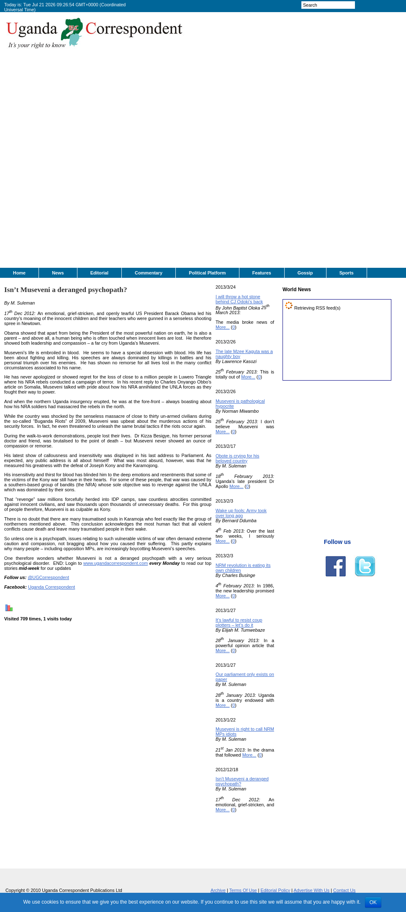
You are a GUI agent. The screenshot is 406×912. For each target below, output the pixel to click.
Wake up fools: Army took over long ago (241, 513)
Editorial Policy (275, 890)
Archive (218, 890)
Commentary (148, 272)
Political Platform (207, 272)
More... (223, 327)
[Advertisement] (222, 142)
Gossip (305, 272)
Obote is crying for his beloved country (237, 458)
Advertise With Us (311, 890)
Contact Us (344, 890)
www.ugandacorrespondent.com (115, 563)
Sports (346, 272)
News (58, 272)
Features (261, 272)
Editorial (99, 272)
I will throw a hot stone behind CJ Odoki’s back (239, 299)
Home (19, 272)
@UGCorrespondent (48, 577)
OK (373, 902)
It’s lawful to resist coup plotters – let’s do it (239, 622)
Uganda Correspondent (51, 586)
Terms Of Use (243, 890)
